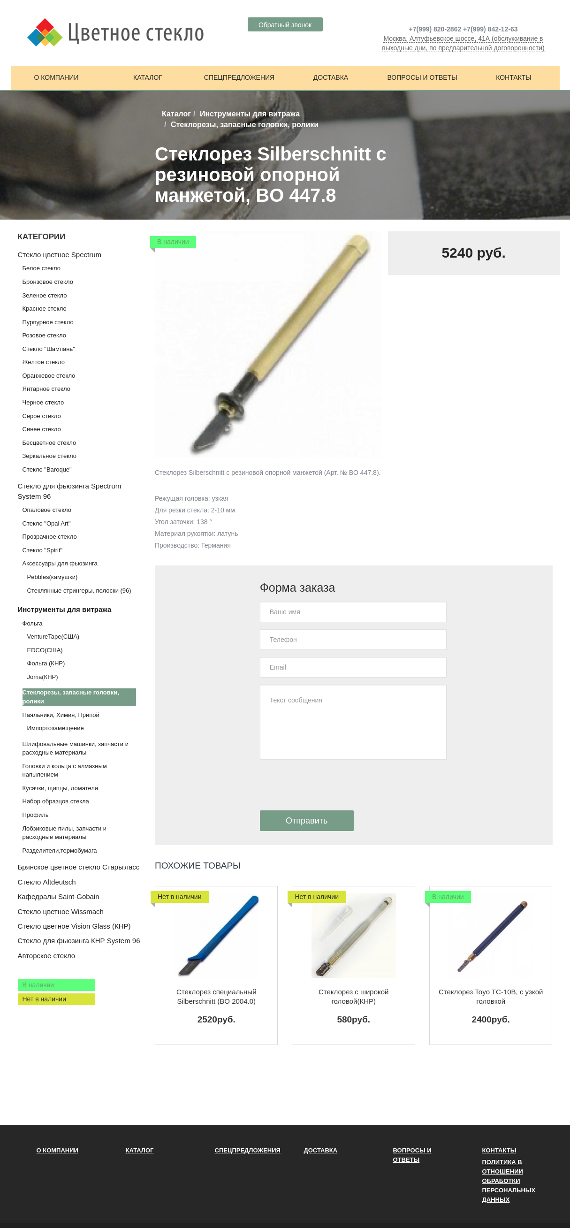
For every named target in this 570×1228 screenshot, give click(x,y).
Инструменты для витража (250, 114)
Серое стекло (42, 416)
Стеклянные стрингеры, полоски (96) (79, 590)
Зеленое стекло (45, 295)
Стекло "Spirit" (43, 550)
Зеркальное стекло (49, 455)
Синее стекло (42, 429)
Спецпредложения (239, 77)
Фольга (33, 623)
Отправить (306, 820)
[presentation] (331, 785)
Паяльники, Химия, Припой (61, 714)
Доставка (330, 77)
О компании (56, 77)
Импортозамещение (55, 728)
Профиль (36, 814)
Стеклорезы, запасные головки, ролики (71, 697)
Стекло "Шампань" (49, 348)
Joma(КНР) (42, 676)
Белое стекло (42, 268)
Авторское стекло (47, 956)
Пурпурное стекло (48, 322)
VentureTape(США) (53, 636)
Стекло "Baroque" (47, 469)
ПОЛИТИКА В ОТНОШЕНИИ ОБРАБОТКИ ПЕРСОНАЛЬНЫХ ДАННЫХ (509, 1181)
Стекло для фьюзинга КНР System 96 (79, 941)
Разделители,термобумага (60, 850)
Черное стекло (43, 402)
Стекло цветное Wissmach (61, 911)
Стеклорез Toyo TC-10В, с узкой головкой (491, 996)
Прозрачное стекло (50, 536)
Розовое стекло (44, 335)
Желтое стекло (44, 362)
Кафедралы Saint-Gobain (58, 896)
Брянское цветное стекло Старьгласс (79, 867)
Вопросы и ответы (422, 77)
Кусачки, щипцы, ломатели (61, 788)
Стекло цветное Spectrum (59, 255)
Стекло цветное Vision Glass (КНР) (74, 926)
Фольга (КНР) (46, 663)
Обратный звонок (285, 25)
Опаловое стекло (47, 509)
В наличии (38, 985)
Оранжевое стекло (49, 375)
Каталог (147, 77)
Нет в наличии (45, 999)
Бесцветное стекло (49, 442)
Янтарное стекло (46, 388)
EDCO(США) (45, 650)
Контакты (514, 77)
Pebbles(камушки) (52, 576)
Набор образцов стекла (56, 801)
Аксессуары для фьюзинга (60, 563)
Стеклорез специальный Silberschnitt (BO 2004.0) (216, 996)
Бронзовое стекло (48, 281)
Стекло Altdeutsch (47, 882)
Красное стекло (45, 308)
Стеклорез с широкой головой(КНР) (354, 996)
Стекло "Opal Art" (47, 523)
